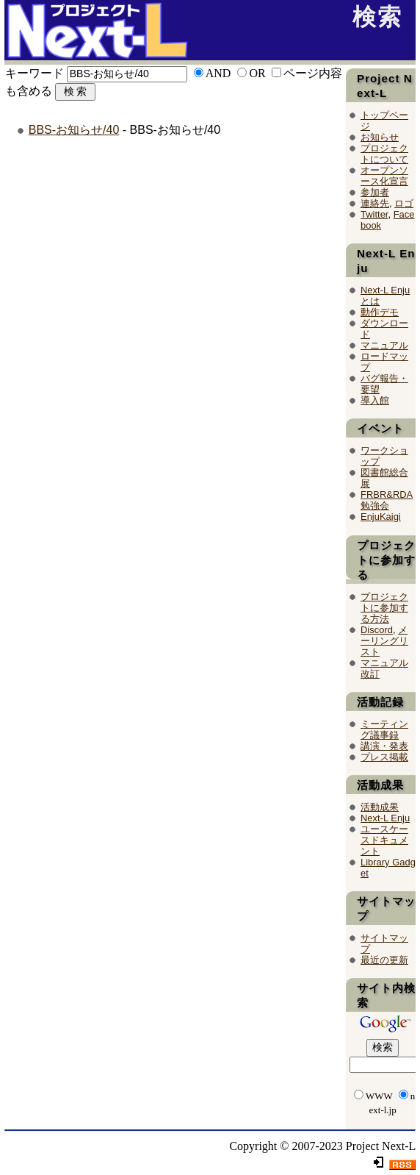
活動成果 (380, 807)
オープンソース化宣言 (384, 176)
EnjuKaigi (381, 516)
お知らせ (380, 137)
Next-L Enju (385, 818)
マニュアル (384, 345)
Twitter (374, 214)
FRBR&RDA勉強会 (387, 500)
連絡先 (375, 203)
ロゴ (403, 203)
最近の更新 (384, 959)
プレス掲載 (384, 756)
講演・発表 (384, 745)
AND (218, 73)
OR (257, 73)
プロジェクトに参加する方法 (384, 607)
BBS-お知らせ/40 (74, 130)
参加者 (375, 192)
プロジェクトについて (384, 154)
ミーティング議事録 (384, 729)
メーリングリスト (384, 640)
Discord (377, 629)
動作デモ (380, 312)
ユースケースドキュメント (384, 840)
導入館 (375, 400)
